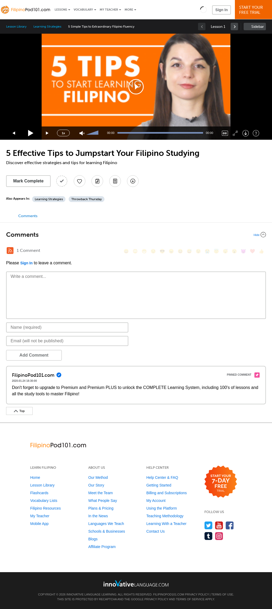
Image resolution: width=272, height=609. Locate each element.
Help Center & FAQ (162, 477)
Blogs (93, 539)
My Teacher (109, 9)
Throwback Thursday (86, 199)
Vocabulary (83, 9)
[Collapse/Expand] (136, 234)
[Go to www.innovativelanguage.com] (136, 583)
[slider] (93, 133)
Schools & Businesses (106, 531)
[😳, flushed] (135, 251)
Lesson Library (16, 26)
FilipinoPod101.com (168, 594)
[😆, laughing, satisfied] (180, 251)
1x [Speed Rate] (63, 133)
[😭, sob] (207, 251)
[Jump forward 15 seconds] (47, 133)
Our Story (96, 485)
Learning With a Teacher (166, 524)
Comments (27, 216)
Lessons (61, 9)
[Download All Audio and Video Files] (133, 181)
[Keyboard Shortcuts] (256, 133)
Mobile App (39, 524)
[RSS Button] (10, 251)
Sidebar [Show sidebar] (257, 26)
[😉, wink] (198, 251)
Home (35, 477)
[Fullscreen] (235, 133)
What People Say (102, 500)
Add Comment (33, 355)
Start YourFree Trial (254, 10)
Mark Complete (28, 181)
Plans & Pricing (100, 508)
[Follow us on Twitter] (208, 525)
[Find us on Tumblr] (208, 536)
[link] (234, 26)
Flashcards (39, 493)
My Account (155, 500)
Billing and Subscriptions (166, 493)
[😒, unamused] (153, 251)
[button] (203, 9)
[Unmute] (82, 133)
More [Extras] (129, 9)
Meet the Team (100, 493)
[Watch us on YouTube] (219, 525)
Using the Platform (161, 508)
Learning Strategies (47, 26)
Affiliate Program (102, 547)
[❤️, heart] (252, 251)
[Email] (67, 341)
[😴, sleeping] (225, 251)
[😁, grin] (144, 251)
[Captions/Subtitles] (225, 133)
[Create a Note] (97, 181)
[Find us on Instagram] (219, 536)
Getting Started (158, 485)
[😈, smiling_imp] (243, 251)
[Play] (31, 133)
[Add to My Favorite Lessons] (79, 181)
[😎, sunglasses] (162, 251)
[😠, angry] (171, 251)
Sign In (221, 10)
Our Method (98, 477)
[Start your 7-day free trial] (220, 482)
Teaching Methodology (164, 516)
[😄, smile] (126, 251)
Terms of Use (222, 594)
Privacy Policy (197, 594)
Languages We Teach (106, 524)
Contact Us (155, 531)
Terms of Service (190, 599)
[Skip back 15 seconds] (14, 133)
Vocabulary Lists (43, 500)
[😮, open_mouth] (234, 251)
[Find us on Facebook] (230, 525)
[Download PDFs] (115, 181)
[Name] (67, 327)
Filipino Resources (45, 508)
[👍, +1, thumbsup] (261, 251)
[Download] (245, 133)
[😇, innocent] (216, 251)
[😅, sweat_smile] (189, 251)
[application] (136, 87)
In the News (98, 516)
